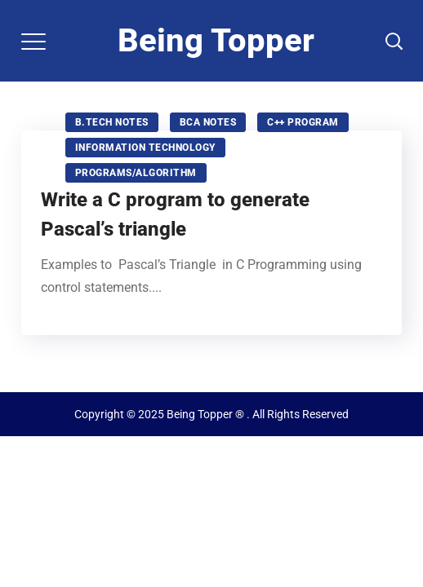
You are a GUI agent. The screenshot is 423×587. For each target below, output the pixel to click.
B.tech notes (112, 122)
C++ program (303, 122)
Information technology (145, 147)
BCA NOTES (208, 122)
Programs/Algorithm (136, 173)
